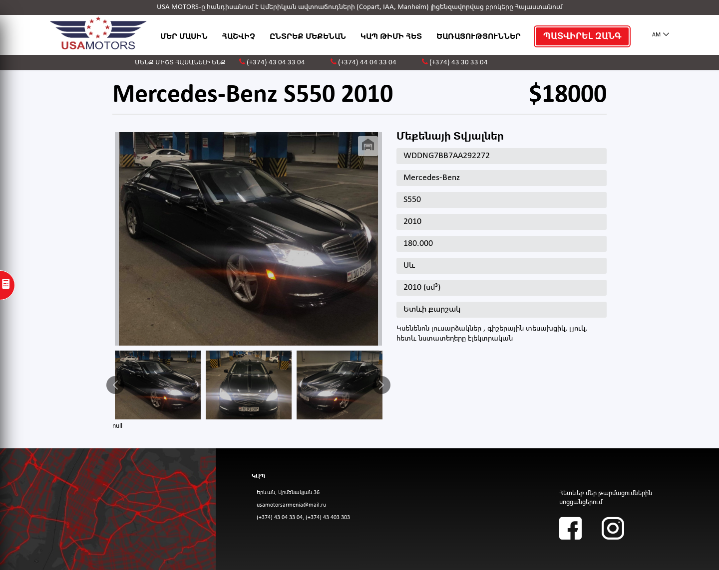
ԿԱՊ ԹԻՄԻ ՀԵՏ (391, 36)
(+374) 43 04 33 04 (276, 62)
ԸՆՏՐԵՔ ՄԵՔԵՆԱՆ (308, 36)
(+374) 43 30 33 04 (458, 62)
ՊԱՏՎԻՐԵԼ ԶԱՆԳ (582, 36)
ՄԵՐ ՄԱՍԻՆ (184, 36)
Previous (115, 385)
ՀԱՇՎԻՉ (238, 36)
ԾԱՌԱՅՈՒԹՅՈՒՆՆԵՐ (478, 36)
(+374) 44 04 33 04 (367, 62)
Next (381, 385)
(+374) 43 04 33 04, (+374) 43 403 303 (303, 518)
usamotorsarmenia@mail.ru (291, 505)
